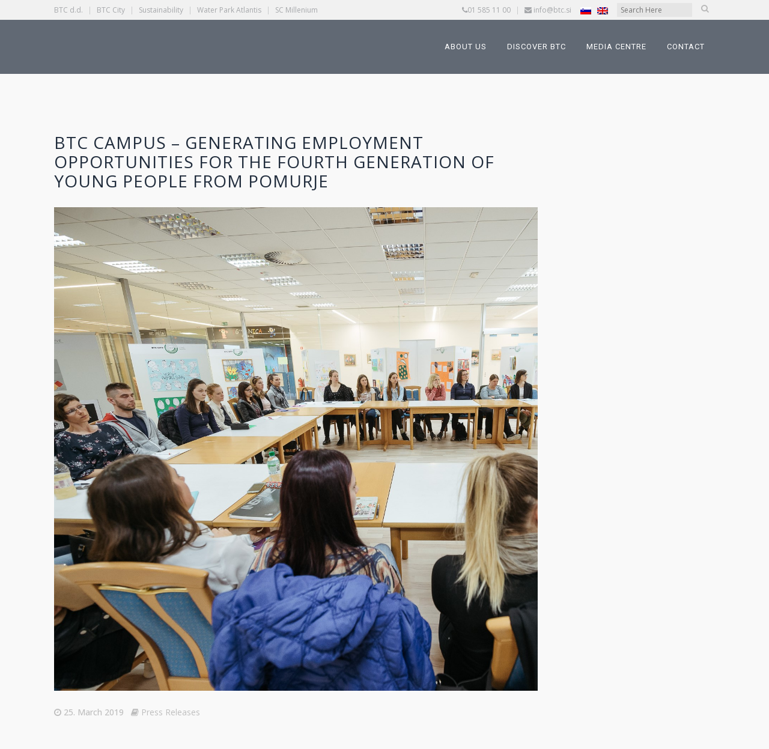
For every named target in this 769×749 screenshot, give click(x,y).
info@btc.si (552, 10)
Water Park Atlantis (229, 10)
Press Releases (170, 712)
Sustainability (161, 10)
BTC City (111, 10)
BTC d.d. (68, 10)
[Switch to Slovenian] (585, 10)
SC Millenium (296, 10)
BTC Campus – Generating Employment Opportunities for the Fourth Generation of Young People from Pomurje (274, 161)
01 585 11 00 (489, 10)
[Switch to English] (602, 10)
